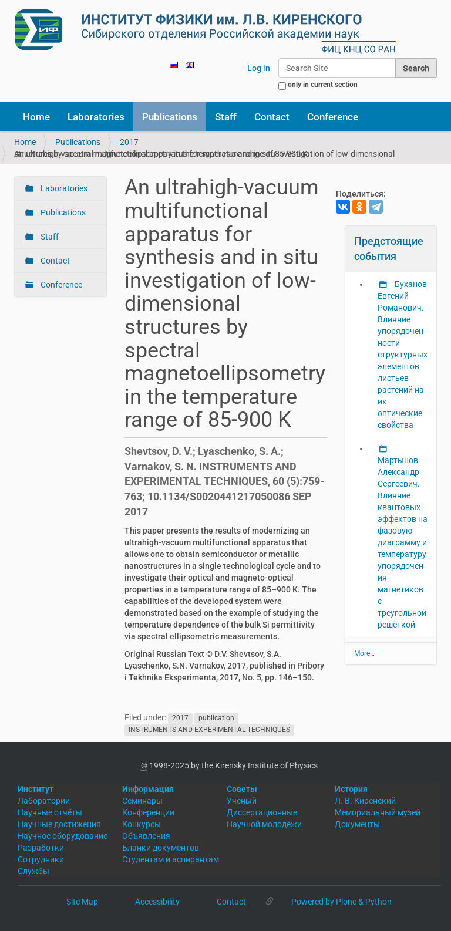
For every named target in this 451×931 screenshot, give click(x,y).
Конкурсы (141, 824)
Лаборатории (44, 800)
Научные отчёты (50, 812)
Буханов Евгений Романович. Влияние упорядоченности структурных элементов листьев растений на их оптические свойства (403, 354)
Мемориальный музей (377, 812)
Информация (148, 789)
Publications (169, 117)
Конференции (148, 812)
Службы (33, 871)
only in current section (323, 84)
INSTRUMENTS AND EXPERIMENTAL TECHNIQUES (209, 730)
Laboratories (96, 117)
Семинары (142, 800)
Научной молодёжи (264, 824)
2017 (129, 142)
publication (216, 718)
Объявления (146, 836)
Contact (272, 117)
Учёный (242, 800)
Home (36, 117)
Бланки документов (160, 847)
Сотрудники (41, 859)
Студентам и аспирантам (170, 859)
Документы (357, 824)
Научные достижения (59, 824)
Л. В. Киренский (365, 800)
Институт (35, 789)
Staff (226, 117)
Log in (258, 68)
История (351, 789)
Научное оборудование (62, 836)
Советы (242, 789)
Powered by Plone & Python (341, 901)
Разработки (41, 847)
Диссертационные (262, 812)
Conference (332, 117)
